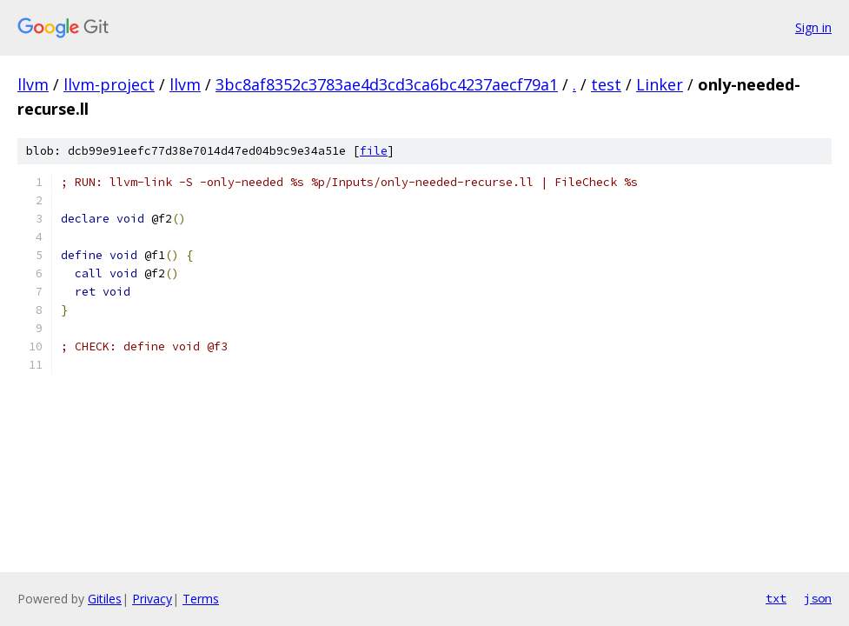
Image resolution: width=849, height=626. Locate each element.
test (606, 84)
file (374, 150)
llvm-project (109, 84)
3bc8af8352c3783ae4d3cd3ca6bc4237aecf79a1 (387, 84)
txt (776, 598)
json (818, 598)
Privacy (152, 598)
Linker (659, 84)
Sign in (813, 27)
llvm (33, 84)
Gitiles (105, 598)
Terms (200, 598)
